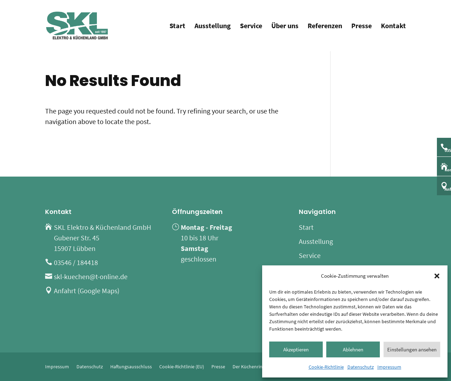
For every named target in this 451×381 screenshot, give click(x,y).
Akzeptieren (296, 349)
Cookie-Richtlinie (326, 367)
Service (251, 26)
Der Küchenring (249, 366)
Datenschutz (360, 367)
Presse (361, 26)
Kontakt (393, 26)
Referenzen (325, 26)
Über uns (284, 26)
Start (177, 26)
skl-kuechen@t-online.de (91, 276)
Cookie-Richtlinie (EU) (181, 366)
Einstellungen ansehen (412, 349)
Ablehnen (353, 349)
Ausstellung (212, 26)
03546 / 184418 (76, 262)
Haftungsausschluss (131, 366)
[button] (436, 275)
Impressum (389, 367)
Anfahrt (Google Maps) (86, 290)
